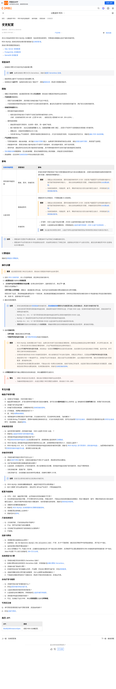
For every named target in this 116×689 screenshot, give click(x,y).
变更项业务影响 (67, 502)
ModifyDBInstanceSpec (12, 628)
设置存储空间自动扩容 (19, 587)
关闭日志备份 (109, 419)
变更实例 (42, 18)
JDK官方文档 (33, 551)
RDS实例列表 (13, 277)
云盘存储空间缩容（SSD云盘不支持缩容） (89, 225)
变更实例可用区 (81, 141)
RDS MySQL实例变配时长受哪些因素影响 (28, 507)
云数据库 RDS (11, 18)
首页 (3, 18)
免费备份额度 (19, 413)
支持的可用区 (38, 141)
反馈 (60, 649)
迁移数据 (59, 440)
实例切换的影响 (62, 366)
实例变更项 (37, 42)
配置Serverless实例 (53, 73)
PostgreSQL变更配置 (13, 52)
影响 (17, 513)
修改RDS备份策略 (96, 134)
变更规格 (35, 306)
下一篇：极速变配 (108, 638)
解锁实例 (46, 82)
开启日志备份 (80, 419)
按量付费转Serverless (55, 563)
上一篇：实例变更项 (9, 638)
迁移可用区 (15, 460)
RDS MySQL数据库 (24, 18)
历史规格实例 (9, 151)
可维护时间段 (32, 337)
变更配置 (63, 569)
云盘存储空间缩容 (40, 592)
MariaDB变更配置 (11, 55)
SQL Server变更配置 (12, 49)
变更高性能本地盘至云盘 (20, 440)
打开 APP (109, 3)
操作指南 (34, 18)
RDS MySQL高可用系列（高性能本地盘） (83, 445)
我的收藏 (108, 33)
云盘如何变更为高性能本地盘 (22, 434)
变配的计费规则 (12, 258)
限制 (24, 422)
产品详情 (57, 33)
